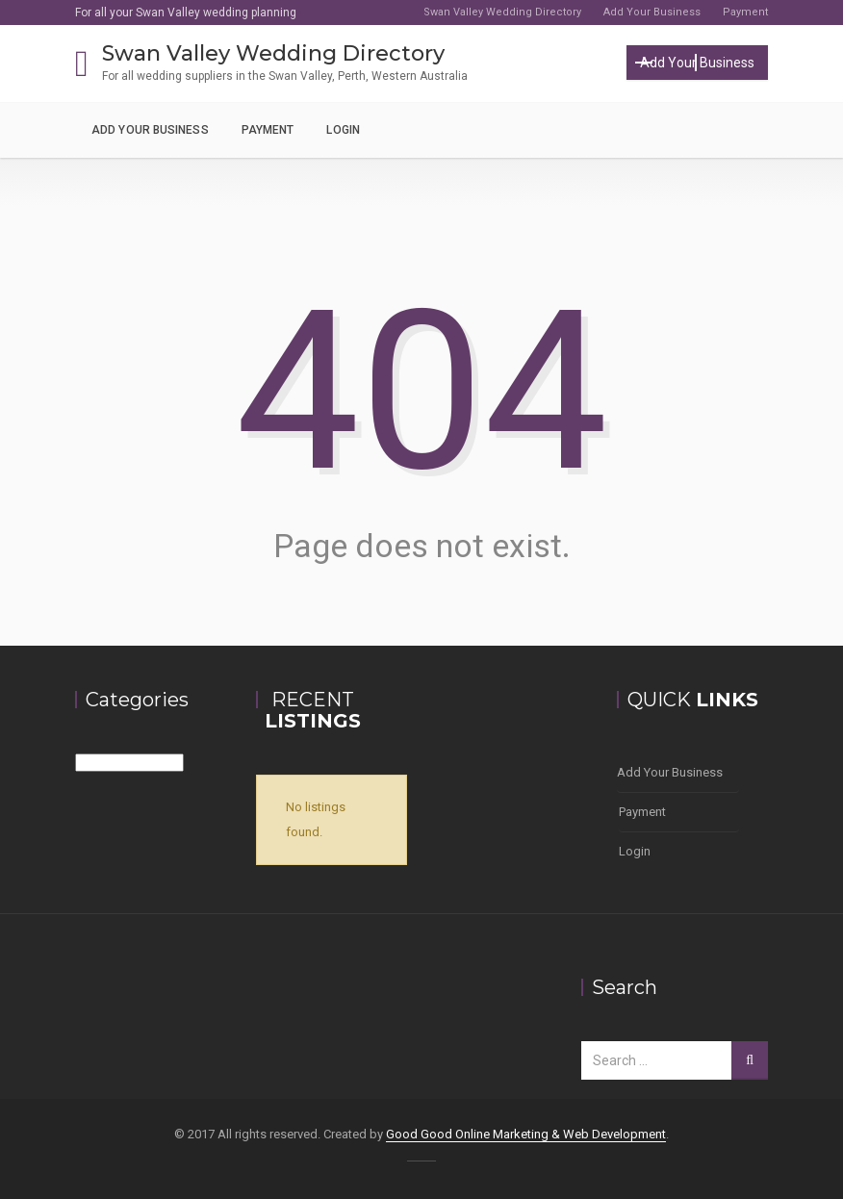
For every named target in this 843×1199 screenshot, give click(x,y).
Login (343, 130)
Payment (745, 12)
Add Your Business (652, 12)
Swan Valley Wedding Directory (502, 12)
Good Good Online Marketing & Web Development (526, 1134)
